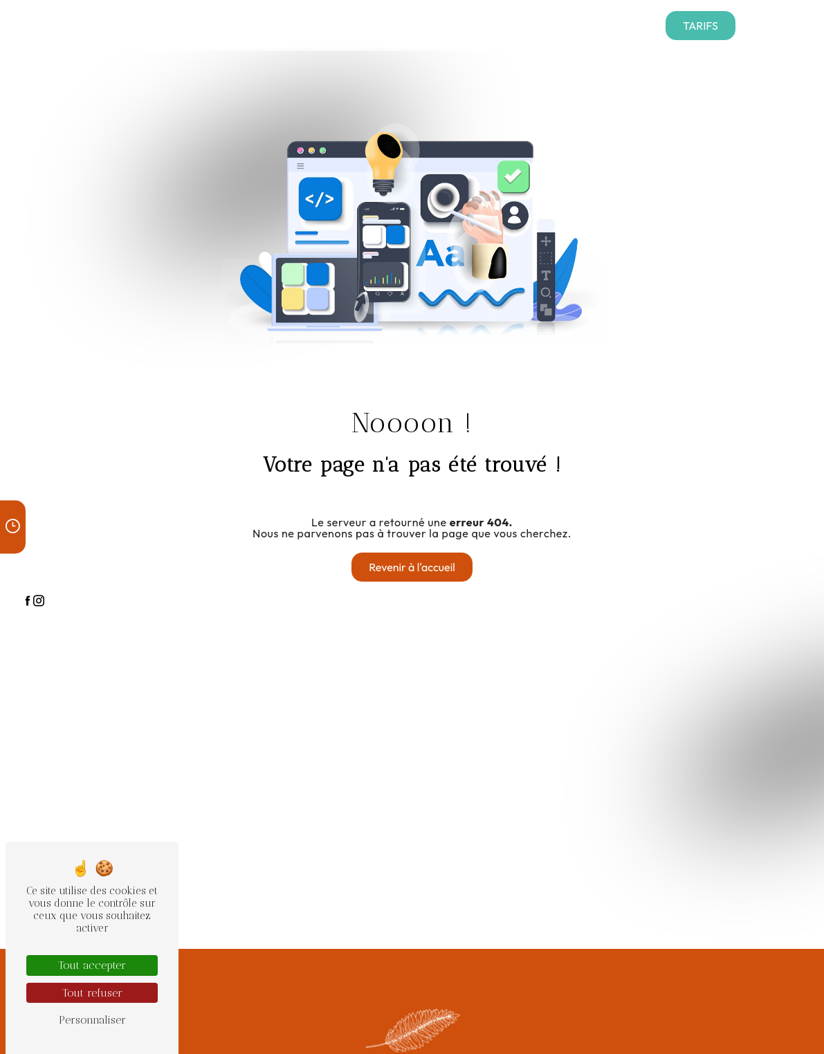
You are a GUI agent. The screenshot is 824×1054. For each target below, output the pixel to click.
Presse (357, 25)
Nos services (166, 25)
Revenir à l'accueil (412, 567)
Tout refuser (92, 992)
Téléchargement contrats (273, 25)
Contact (604, 25)
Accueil (106, 25)
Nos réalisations (421, 25)
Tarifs (700, 26)
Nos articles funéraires (520, 25)
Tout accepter (92, 965)
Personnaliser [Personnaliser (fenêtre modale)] (92, 1019)
